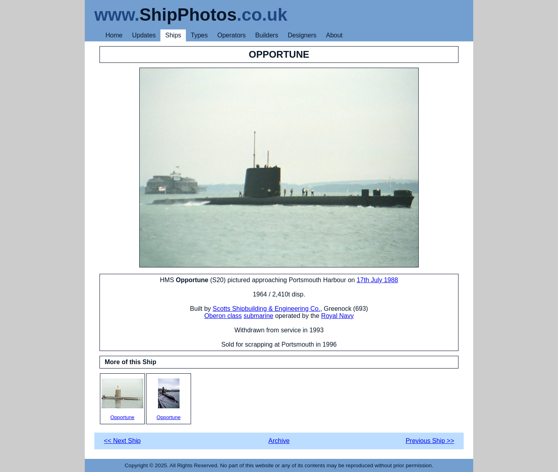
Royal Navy (337, 315)
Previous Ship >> (430, 440)
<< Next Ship (122, 440)
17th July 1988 (377, 280)
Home (114, 35)
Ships (173, 35)
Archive (278, 440)
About (334, 35)
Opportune (122, 399)
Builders (266, 35)
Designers (302, 35)
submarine (258, 315)
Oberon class (223, 315)
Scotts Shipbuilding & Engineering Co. (266, 308)
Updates (144, 35)
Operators (231, 35)
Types (199, 35)
